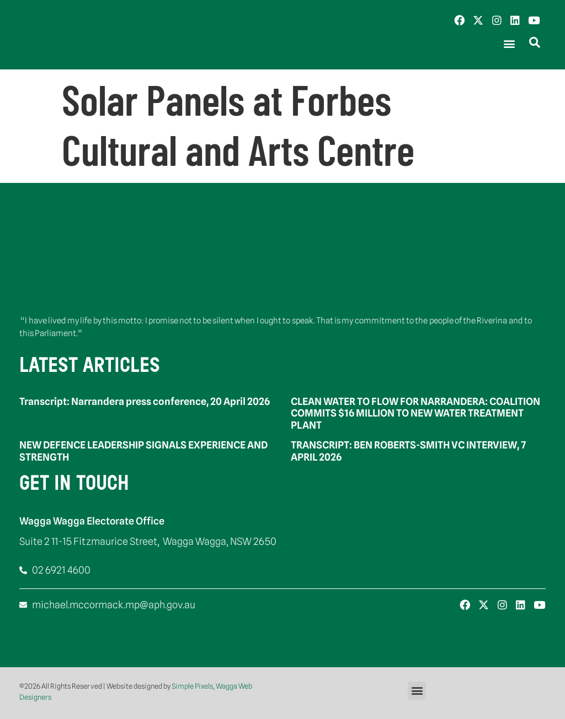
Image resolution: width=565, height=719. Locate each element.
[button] (509, 44)
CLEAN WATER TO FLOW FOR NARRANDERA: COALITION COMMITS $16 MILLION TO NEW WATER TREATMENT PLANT (415, 413)
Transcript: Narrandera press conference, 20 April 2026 (144, 401)
